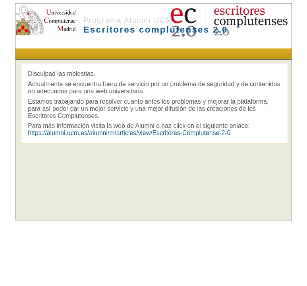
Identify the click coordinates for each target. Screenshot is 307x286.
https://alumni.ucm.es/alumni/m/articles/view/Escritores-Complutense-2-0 (129, 132)
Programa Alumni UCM (128, 20)
